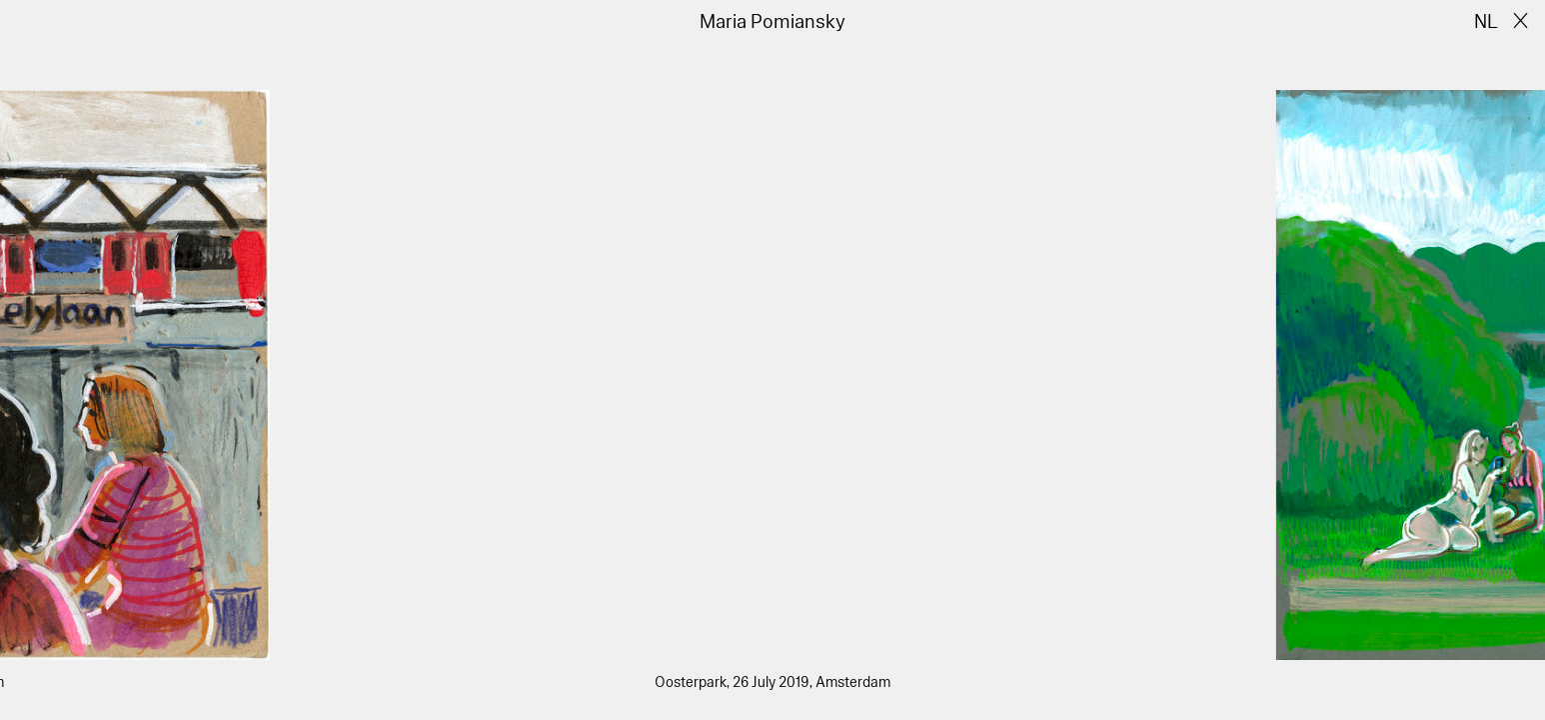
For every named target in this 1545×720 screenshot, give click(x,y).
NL (1486, 22)
